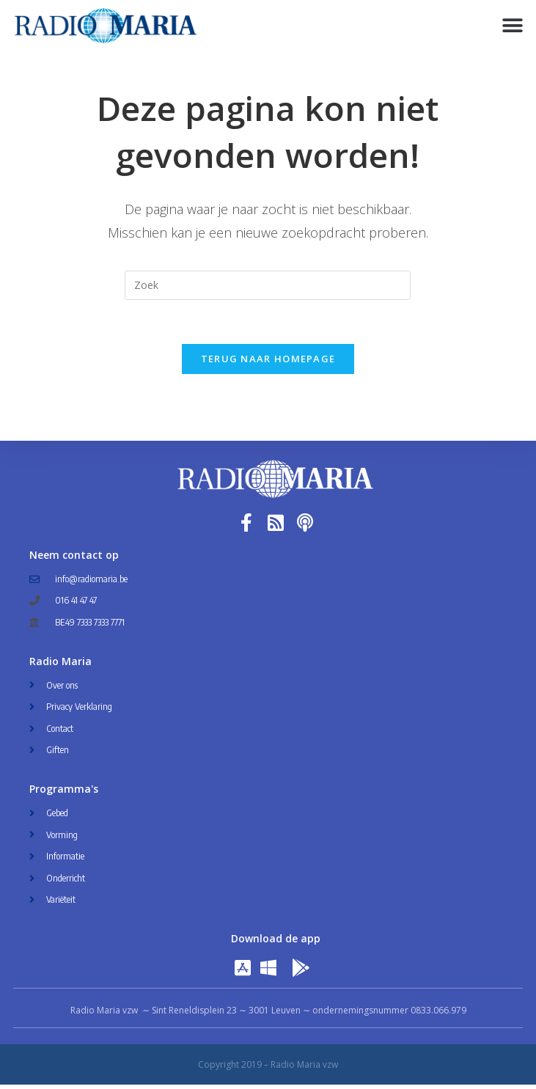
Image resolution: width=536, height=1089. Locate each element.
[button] (512, 26)
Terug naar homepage (268, 363)
